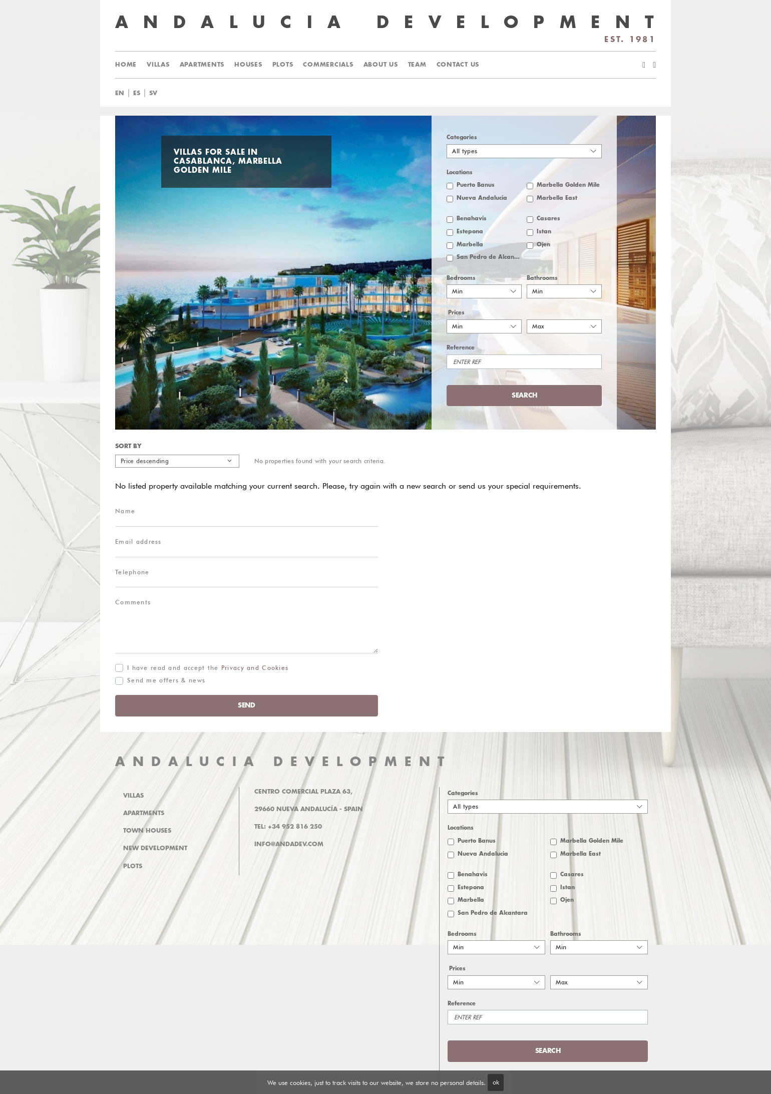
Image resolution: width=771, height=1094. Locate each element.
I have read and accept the (207, 667)
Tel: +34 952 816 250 (288, 827)
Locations (460, 172)
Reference (461, 347)
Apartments (202, 65)
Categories (462, 137)
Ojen (543, 244)
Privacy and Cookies (255, 667)
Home (126, 65)
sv (153, 93)
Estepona (470, 231)
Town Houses (147, 831)
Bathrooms (542, 278)
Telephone (132, 572)
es (136, 93)
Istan (544, 231)
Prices (456, 312)
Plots (282, 65)
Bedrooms (461, 278)
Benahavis (472, 218)
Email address (138, 541)
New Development (155, 848)
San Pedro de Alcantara (489, 257)
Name (125, 511)
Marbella (470, 244)
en (119, 93)
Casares (548, 218)
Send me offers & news (166, 680)
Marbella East (557, 198)
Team (417, 65)
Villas (158, 65)
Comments (133, 602)
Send (246, 705)
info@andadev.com (288, 844)
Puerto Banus (476, 185)
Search (524, 395)
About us (380, 65)
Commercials (328, 65)
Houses (248, 65)
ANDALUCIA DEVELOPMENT (283, 762)
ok (496, 1082)
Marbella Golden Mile (568, 185)
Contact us (458, 65)
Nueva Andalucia (482, 198)
